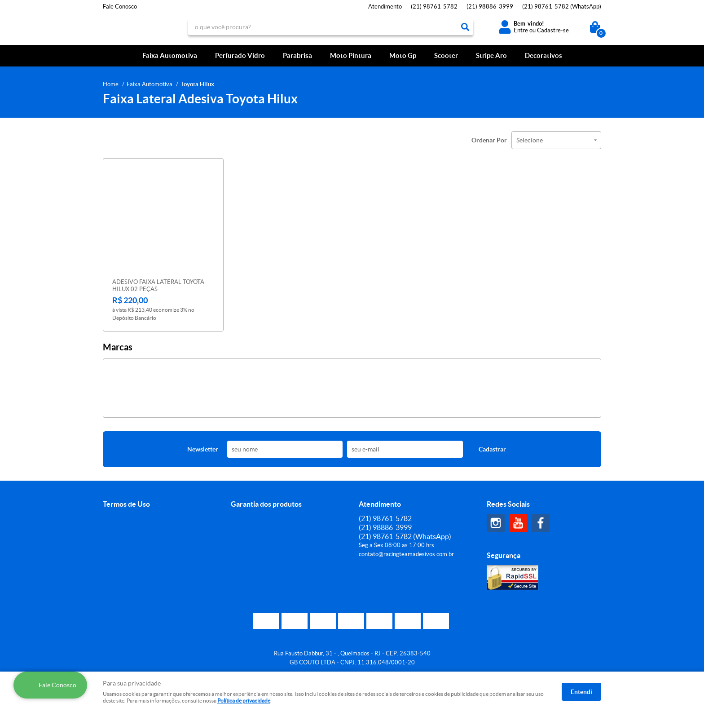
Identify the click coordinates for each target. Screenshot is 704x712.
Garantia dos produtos (266, 504)
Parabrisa (297, 55)
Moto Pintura (350, 55)
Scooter (446, 55)
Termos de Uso (126, 504)
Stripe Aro (491, 55)
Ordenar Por (489, 140)
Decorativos (543, 55)
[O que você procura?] (465, 27)
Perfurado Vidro (240, 55)
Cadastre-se (553, 30)
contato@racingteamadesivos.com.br (406, 554)
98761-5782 (434, 6)
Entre (521, 30)
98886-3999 (489, 6)
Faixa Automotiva (169, 55)
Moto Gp (402, 55)
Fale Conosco (120, 6)
